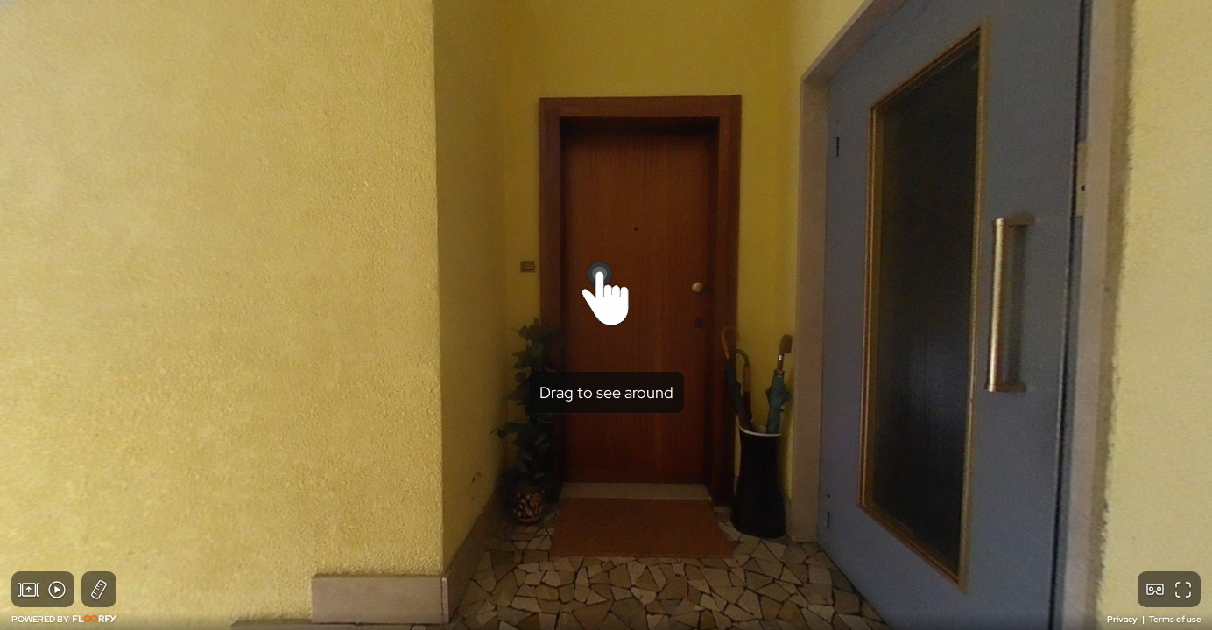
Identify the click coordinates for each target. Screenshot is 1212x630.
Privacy (1123, 619)
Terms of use (1175, 619)
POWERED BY (63, 619)
